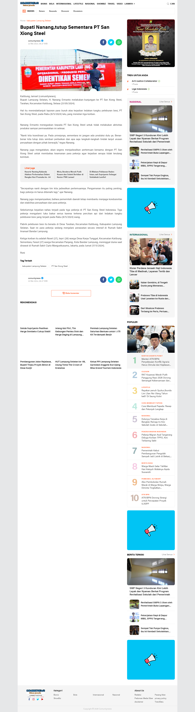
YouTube (42, 700)
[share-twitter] (111, 42)
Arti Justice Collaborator (144, 81)
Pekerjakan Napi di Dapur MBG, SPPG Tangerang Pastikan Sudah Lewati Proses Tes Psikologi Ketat (156, 165)
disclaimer (139, 702)
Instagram (33, 700)
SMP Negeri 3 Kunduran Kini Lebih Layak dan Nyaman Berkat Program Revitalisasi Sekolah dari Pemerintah (150, 138)
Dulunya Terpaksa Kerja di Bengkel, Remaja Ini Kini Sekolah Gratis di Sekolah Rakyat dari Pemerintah (154, 422)
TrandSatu (159, 702)
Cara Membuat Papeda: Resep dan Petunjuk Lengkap (156, 408)
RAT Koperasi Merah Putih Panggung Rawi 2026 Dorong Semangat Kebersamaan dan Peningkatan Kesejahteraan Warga (156, 378)
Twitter (37, 700)
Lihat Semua (164, 102)
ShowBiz (101, 4)
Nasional (90, 4)
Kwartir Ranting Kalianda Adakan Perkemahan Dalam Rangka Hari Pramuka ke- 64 (38, 174)
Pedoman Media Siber (144, 698)
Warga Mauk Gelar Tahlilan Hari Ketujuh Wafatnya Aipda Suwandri (156, 469)
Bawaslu (53, 11)
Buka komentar (71, 293)
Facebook (29, 700)
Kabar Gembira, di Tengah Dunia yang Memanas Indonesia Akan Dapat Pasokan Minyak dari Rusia (154, 285)
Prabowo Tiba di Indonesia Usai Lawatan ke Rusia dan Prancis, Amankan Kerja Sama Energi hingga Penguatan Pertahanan (156, 297)
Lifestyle (78, 4)
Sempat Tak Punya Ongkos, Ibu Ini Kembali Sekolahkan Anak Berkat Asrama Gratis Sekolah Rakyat (155, 177)
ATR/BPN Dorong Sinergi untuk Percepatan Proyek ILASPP (154, 501)
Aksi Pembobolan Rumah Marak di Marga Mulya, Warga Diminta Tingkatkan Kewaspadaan (156, 485)
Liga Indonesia (139, 89)
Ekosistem (77, 11)
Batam (42, 11)
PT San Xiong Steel (60, 266)
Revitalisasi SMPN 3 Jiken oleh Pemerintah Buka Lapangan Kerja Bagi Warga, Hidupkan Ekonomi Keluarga (156, 152)
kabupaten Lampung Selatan (34, 266)
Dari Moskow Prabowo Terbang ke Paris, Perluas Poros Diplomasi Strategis (154, 310)
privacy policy (160, 698)
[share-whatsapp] (119, 42)
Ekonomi (65, 11)
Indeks (28, 11)
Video (120, 4)
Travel (111, 4)
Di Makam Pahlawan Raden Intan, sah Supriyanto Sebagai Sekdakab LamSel (103, 174)
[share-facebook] (103, 42)
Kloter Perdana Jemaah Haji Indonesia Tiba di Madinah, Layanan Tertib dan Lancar (151, 271)
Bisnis (44, 4)
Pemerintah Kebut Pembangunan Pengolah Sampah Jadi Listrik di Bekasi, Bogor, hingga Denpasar (156, 454)
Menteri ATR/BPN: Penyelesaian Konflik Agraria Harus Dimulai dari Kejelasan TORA (156, 362)
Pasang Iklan (160, 695)
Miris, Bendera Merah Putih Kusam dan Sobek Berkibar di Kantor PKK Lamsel (70, 174)
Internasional (64, 4)
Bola (51, 4)
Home (22, 21)
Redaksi (138, 695)
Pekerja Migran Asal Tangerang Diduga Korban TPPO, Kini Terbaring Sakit (157, 438)
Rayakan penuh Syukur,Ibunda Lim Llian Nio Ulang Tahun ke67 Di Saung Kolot (156, 393)
